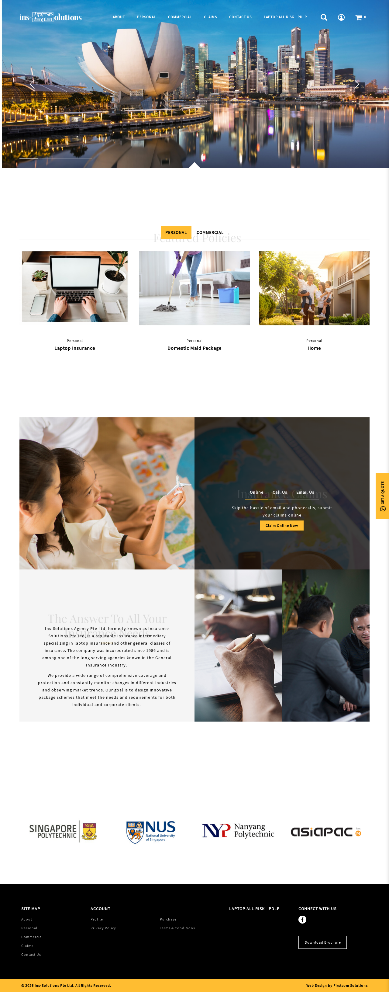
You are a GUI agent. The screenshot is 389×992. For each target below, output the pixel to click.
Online (256, 492)
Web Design (316, 985)
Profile (97, 919)
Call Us (280, 492)
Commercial (210, 232)
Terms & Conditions (177, 928)
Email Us (305, 492)
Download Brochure (323, 942)
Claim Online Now (282, 525)
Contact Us (31, 954)
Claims (27, 945)
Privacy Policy (103, 928)
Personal (176, 232)
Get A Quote (382, 496)
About (26, 919)
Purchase (168, 919)
